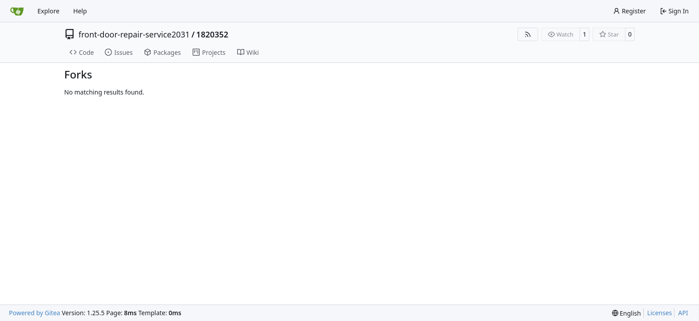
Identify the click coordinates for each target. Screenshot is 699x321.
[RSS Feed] (528, 34)
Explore (48, 11)
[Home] (16, 11)
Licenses (659, 313)
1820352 (212, 34)
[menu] (626, 313)
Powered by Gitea (34, 313)
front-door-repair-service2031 (134, 34)
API (683, 313)
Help (80, 11)
